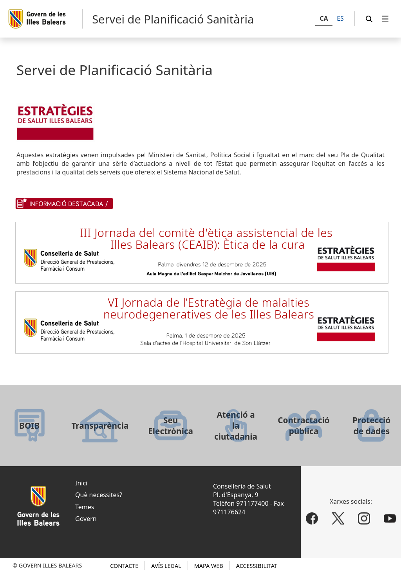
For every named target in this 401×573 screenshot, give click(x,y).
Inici (81, 483)
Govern (86, 518)
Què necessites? (98, 494)
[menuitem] (385, 19)
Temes (84, 507)
